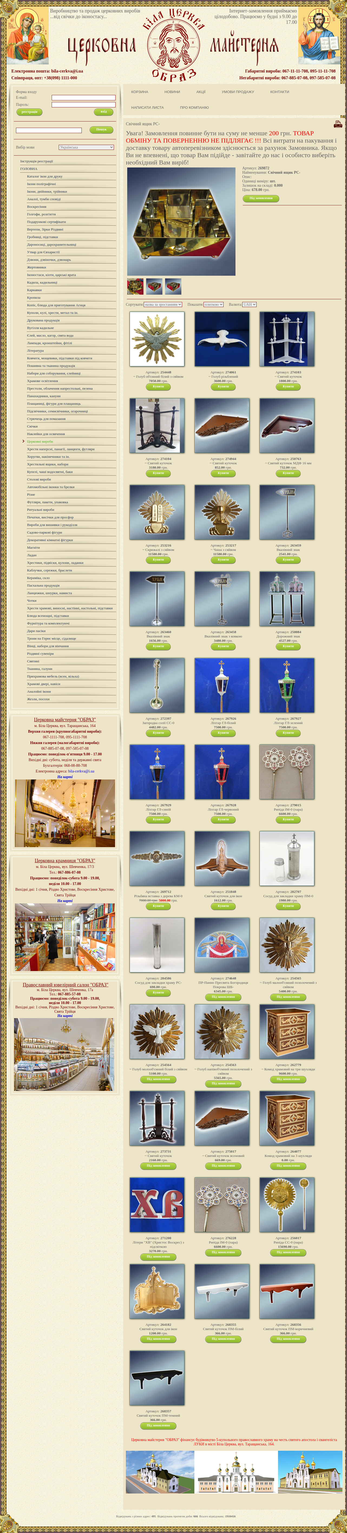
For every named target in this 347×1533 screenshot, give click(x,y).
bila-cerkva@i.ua (81, 771)
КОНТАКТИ (279, 92)
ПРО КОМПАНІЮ (194, 108)
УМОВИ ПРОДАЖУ (238, 92)
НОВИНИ (172, 92)
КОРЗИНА (139, 92)
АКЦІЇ (200, 92)
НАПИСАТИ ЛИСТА (147, 108)
